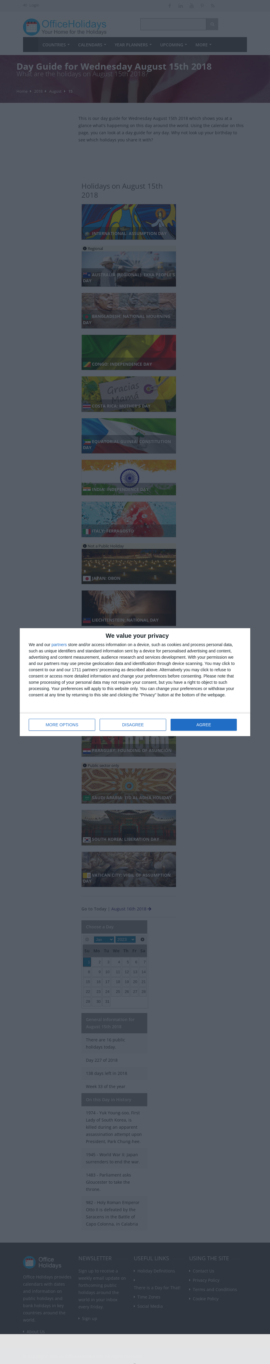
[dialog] (135, 682)
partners (59, 645)
